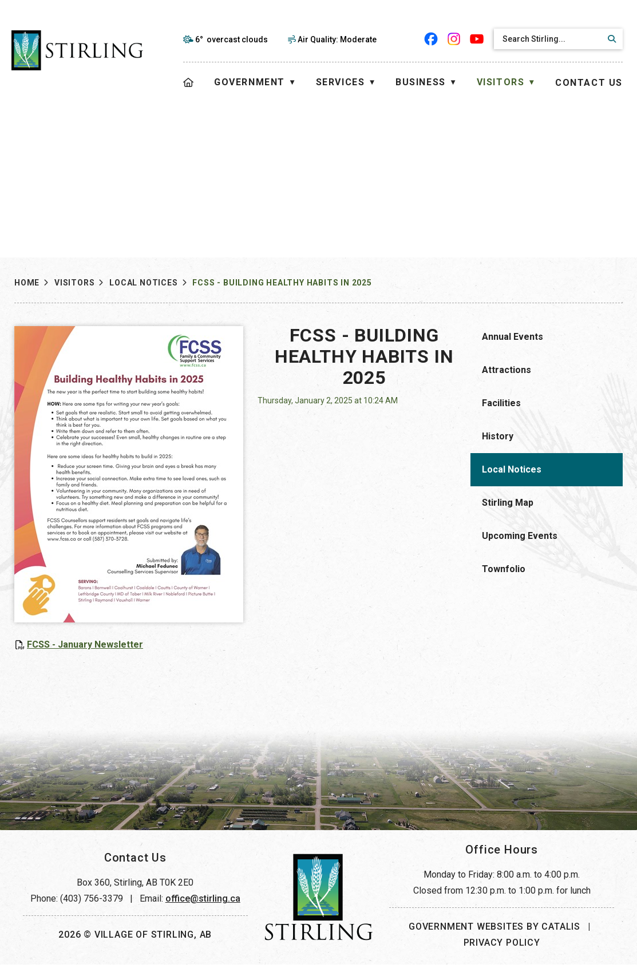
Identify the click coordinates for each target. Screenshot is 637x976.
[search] (548, 39)
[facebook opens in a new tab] (431, 39)
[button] (610, 39)
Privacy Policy (502, 954)
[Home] (189, 82)
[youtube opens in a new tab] (477, 39)
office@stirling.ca (202, 909)
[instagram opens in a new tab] (454, 39)
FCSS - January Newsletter (249, 644)
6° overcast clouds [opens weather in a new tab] (231, 39)
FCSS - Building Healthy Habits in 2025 (281, 282)
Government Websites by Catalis (494, 938)
